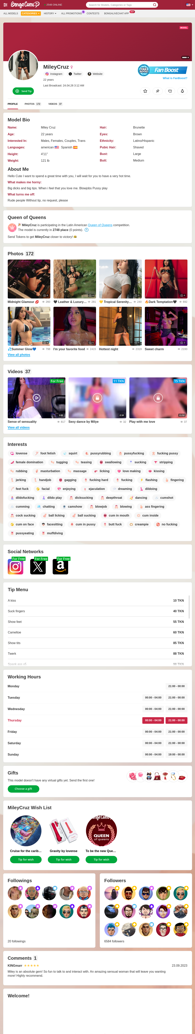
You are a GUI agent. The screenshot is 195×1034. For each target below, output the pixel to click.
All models (10, 13)
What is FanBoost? (175, 78)
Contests (93, 13)
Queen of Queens (100, 225)
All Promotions (72, 13)
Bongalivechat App (117, 13)
